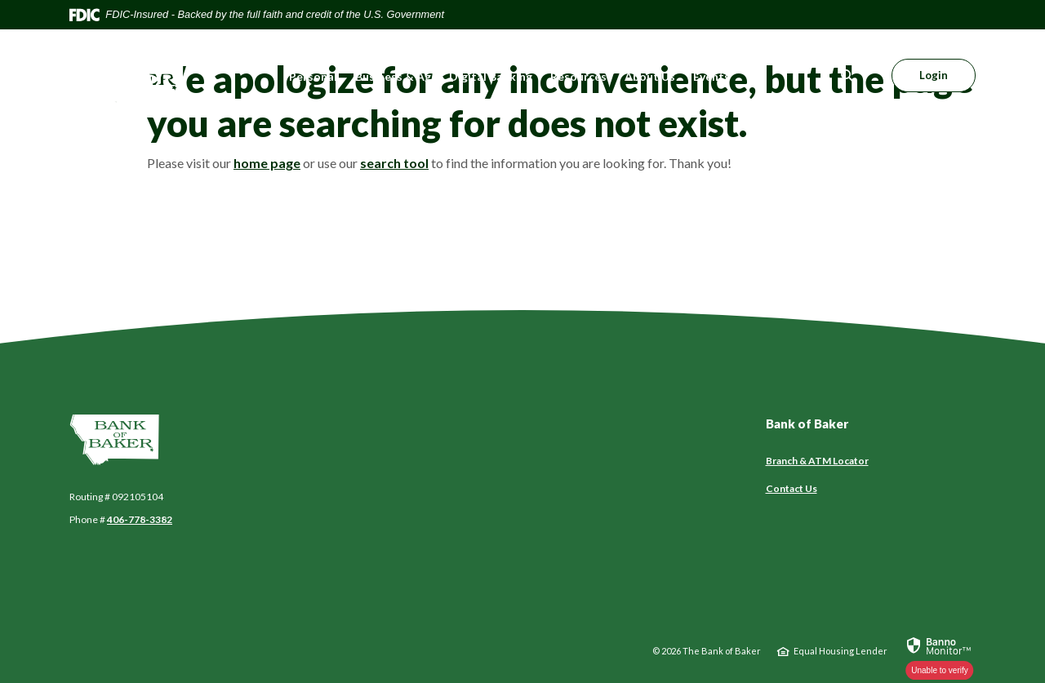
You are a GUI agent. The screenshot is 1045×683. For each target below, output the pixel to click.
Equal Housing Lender (840, 650)
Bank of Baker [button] (807, 423)
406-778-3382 (139, 519)
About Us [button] (650, 76)
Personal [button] (313, 76)
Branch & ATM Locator (817, 461)
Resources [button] (578, 76)
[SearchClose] (847, 75)
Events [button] (711, 76)
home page (266, 163)
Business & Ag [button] (393, 76)
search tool (394, 163)
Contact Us (791, 488)
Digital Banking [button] (490, 76)
